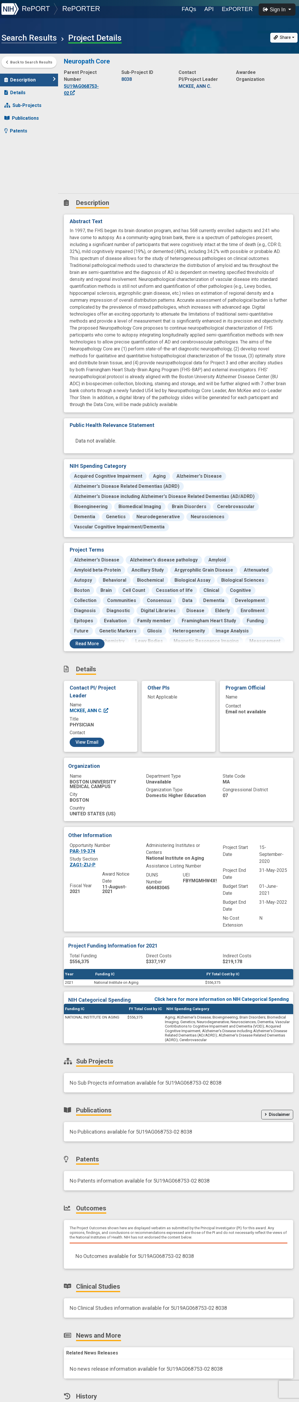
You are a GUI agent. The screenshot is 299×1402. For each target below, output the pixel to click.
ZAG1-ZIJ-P (83, 865)
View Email (86, 742)
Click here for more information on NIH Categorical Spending (221, 999)
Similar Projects (26, 191)
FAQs (189, 9)
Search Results (29, 38)
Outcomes (19, 140)
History (15, 179)
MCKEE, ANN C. (89, 710)
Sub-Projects (23, 102)
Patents (15, 128)
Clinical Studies (24, 153)
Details (15, 89)
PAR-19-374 (82, 851)
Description (30, 77)
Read (87, 643)
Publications (21, 115)
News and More (25, 166)
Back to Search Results (29, 62)
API (209, 9)
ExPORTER (237, 9)
